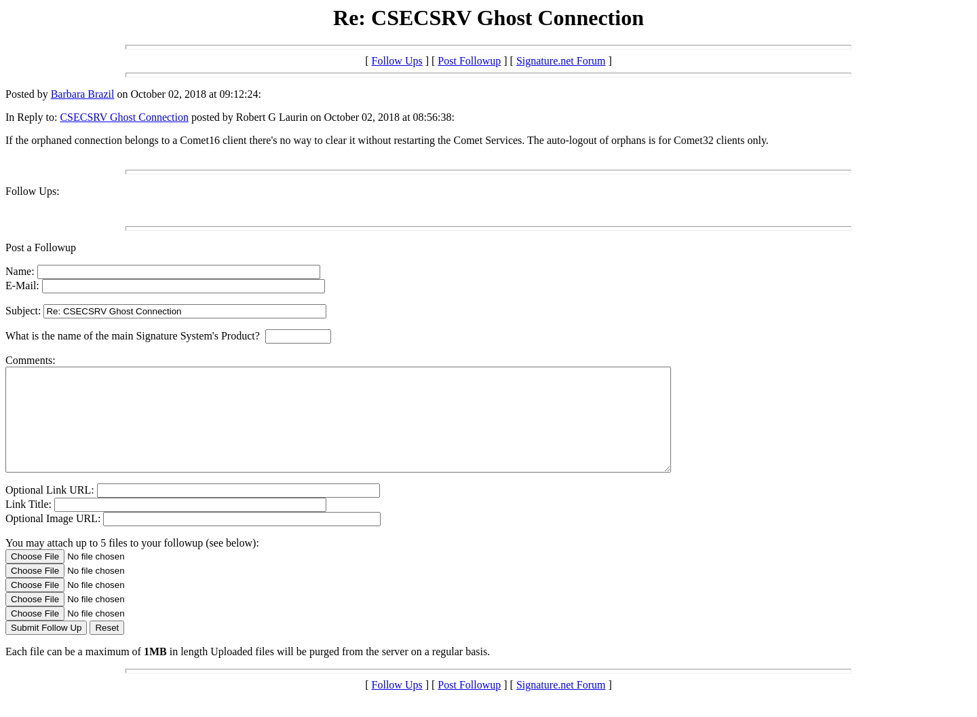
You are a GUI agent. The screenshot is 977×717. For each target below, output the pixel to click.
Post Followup (469, 61)
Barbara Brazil (83, 94)
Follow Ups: (32, 191)
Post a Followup (40, 247)
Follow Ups (397, 61)
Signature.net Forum (561, 61)
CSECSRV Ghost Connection (124, 117)
